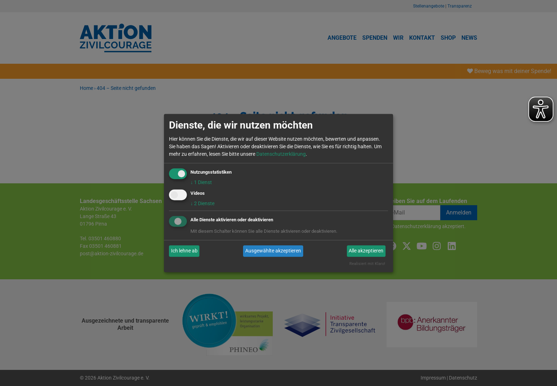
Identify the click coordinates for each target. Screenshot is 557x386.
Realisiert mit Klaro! (367, 263)
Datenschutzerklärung (281, 154)
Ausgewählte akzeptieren (273, 251)
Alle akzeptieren (366, 251)
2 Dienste (202, 203)
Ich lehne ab (184, 251)
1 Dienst (201, 182)
